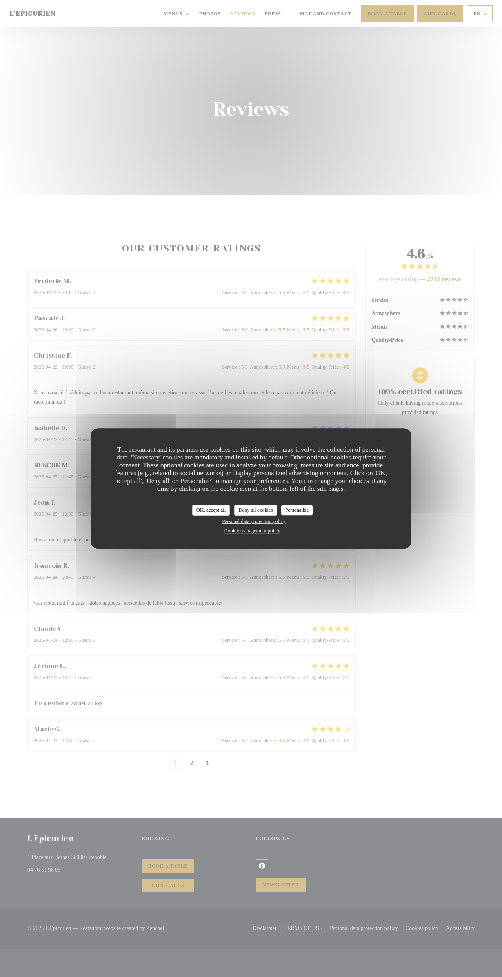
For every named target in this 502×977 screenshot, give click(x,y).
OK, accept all (211, 510)
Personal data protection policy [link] (253, 521)
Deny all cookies (255, 510)
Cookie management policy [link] (252, 531)
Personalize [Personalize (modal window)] (297, 510)
